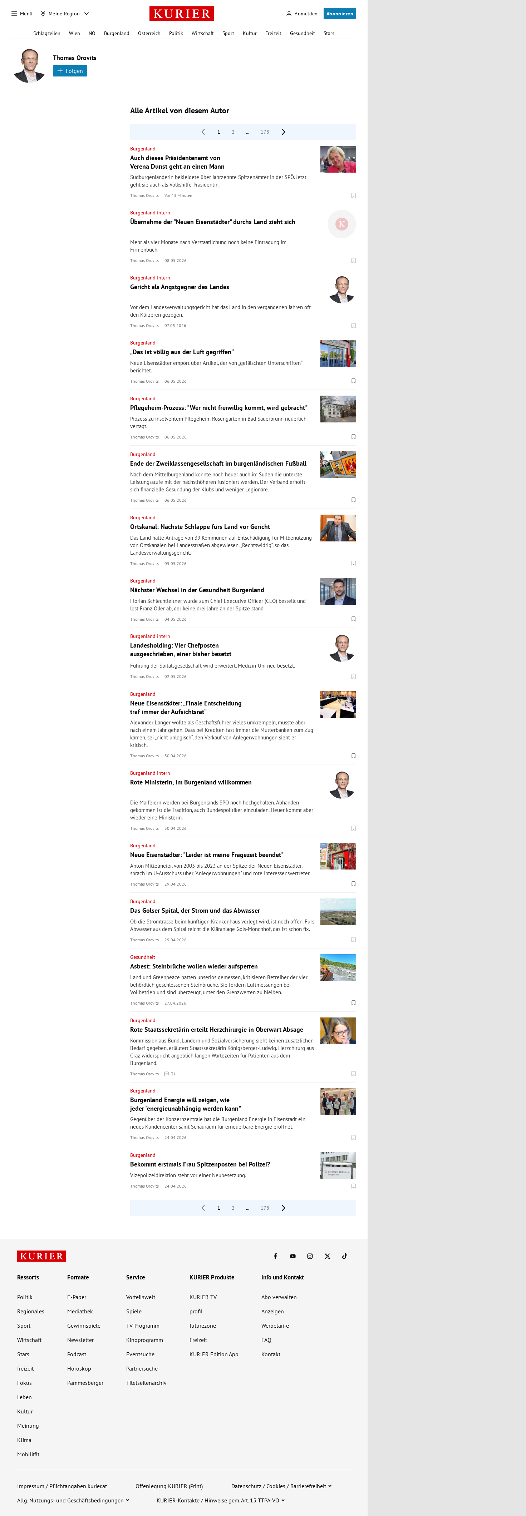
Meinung (28, 1425)
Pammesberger (85, 1382)
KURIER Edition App (214, 1354)
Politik (176, 33)
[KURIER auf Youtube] (293, 1256)
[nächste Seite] (283, 132)
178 (265, 132)
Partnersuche (142, 1368)
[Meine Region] (60, 13)
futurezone (203, 1325)
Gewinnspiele (83, 1325)
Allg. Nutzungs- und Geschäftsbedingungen (70, 1500)
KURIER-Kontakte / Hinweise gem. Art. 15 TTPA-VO (218, 1500)
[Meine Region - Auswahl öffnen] (87, 14)
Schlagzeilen (46, 33)
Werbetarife (275, 1325)
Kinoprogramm (144, 1339)
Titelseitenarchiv (146, 1382)
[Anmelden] (301, 13)
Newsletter (80, 1339)
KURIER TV (203, 1297)
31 (170, 1073)
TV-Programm (142, 1325)
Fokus (24, 1382)
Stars (329, 33)
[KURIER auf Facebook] (275, 1256)
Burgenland (116, 33)
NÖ (92, 33)
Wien (74, 33)
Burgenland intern (150, 212)
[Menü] (22, 13)
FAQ (266, 1339)
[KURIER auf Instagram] (310, 1256)
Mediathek (80, 1311)
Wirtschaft (203, 33)
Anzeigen (272, 1311)
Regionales (30, 1311)
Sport (228, 33)
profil (196, 1311)
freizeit (25, 1368)
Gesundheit (302, 33)
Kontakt (270, 1354)
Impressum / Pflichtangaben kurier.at (62, 1486)
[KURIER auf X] (327, 1256)
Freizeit (273, 33)
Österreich (149, 33)
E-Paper (76, 1297)
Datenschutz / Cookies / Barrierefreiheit (278, 1486)
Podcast (76, 1354)
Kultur (250, 33)
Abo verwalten (279, 1297)
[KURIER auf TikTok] (344, 1256)
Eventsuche (140, 1354)
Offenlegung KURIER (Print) (169, 1486)
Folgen (70, 70)
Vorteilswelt (140, 1297)
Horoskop (79, 1368)
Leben (24, 1397)
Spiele (134, 1311)
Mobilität (28, 1454)
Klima (24, 1439)
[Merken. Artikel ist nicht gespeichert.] (353, 195)
